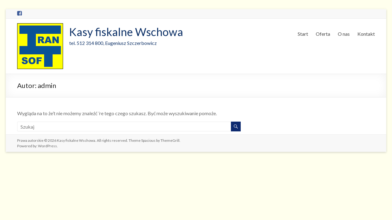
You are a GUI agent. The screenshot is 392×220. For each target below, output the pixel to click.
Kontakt (366, 34)
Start (303, 34)
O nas (344, 34)
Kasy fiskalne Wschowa (126, 31)
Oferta (323, 34)
